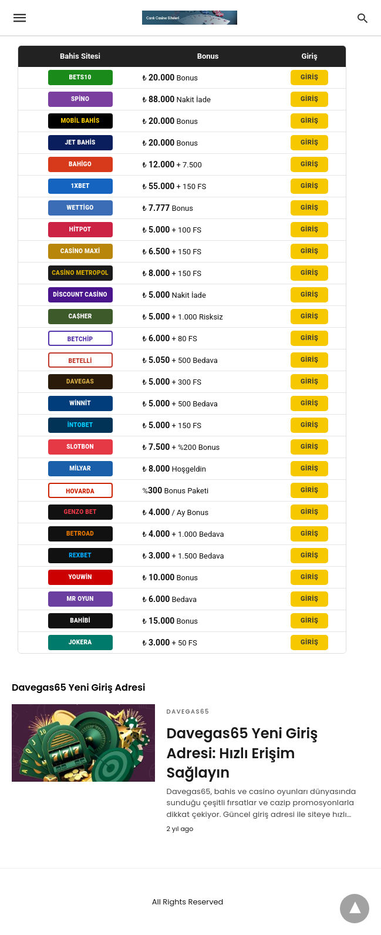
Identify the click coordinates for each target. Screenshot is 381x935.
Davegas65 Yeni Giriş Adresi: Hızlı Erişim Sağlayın (242, 753)
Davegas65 (188, 711)
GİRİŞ (309, 77)
